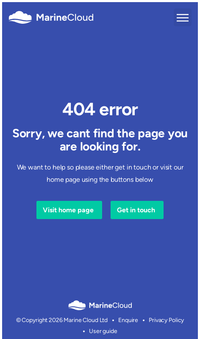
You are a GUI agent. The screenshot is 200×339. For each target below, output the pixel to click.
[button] (183, 17)
